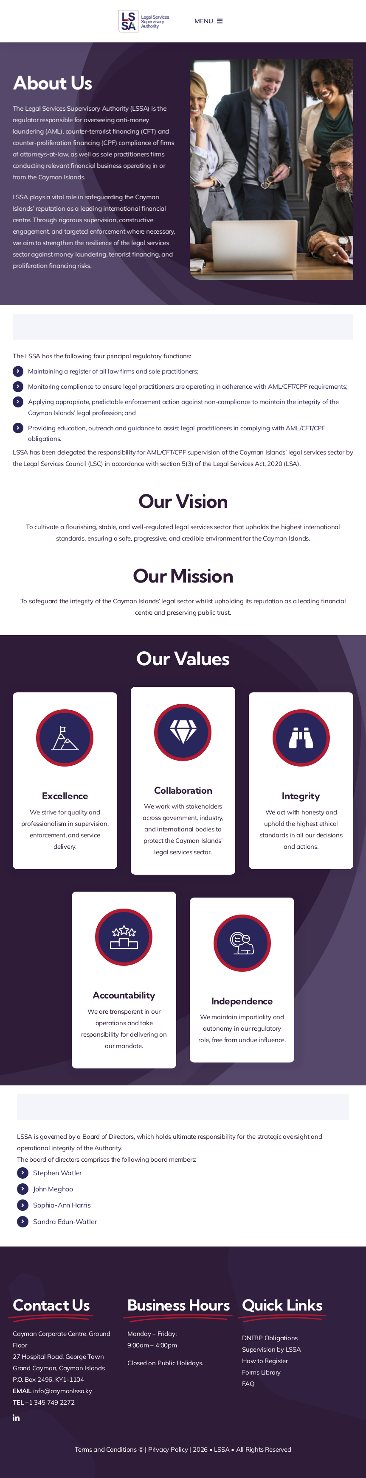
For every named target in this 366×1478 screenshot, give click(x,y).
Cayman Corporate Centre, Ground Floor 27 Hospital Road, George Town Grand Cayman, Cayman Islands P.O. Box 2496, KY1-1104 (61, 1356)
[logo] (143, 12)
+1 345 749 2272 (50, 1402)
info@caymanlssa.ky (62, 1391)
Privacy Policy (168, 1449)
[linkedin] (16, 1417)
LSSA (221, 1449)
